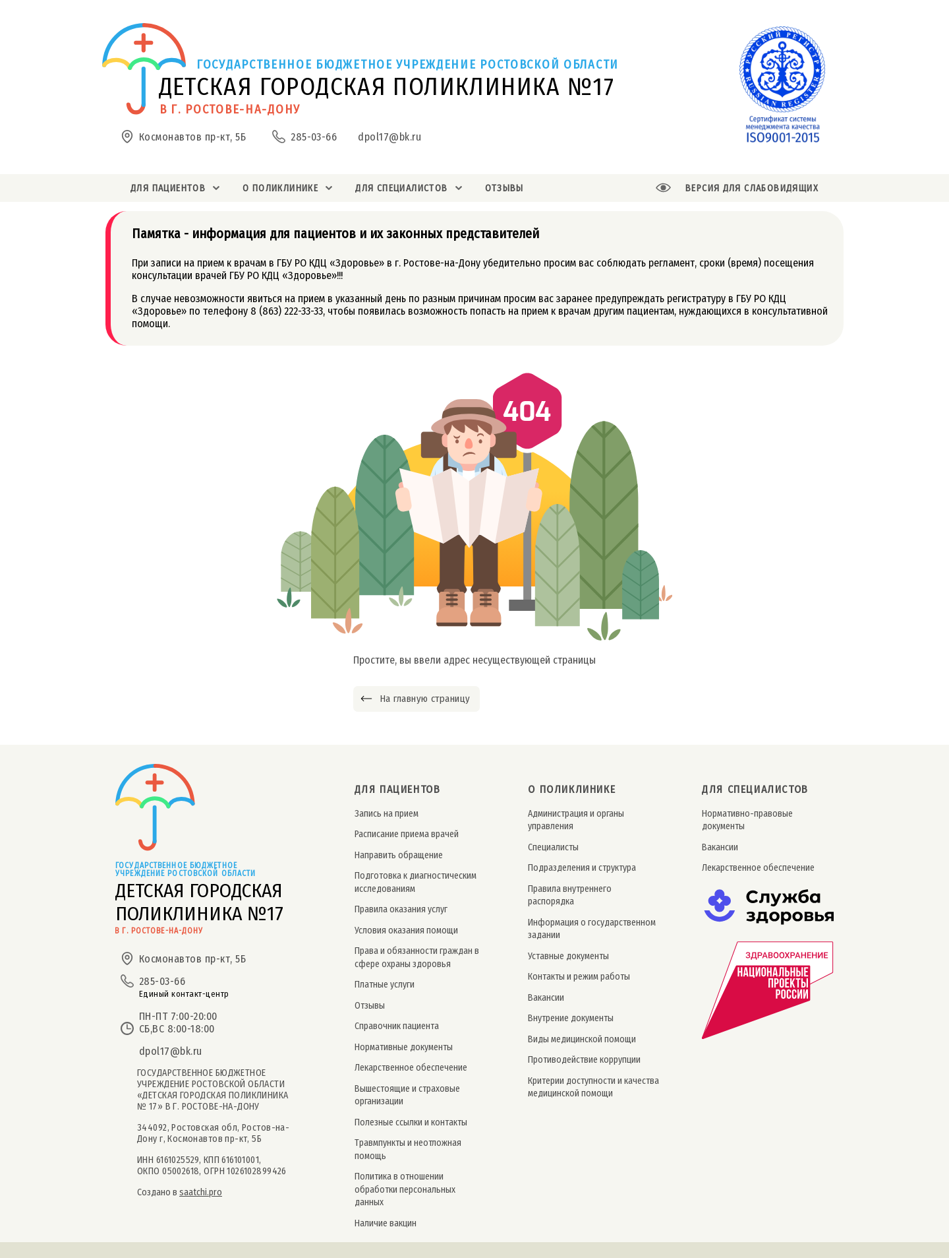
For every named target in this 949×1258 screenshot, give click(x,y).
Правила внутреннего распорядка (570, 895)
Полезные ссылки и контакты (411, 1122)
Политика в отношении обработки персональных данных (405, 1189)
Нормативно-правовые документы (747, 820)
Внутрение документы (571, 1018)
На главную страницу (425, 699)
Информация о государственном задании (592, 929)
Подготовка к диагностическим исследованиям (415, 882)
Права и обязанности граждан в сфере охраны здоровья (417, 957)
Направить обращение (399, 855)
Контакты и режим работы (579, 976)
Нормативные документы (404, 1047)
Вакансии (546, 997)
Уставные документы (568, 956)
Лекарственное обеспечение (411, 1067)
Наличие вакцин (386, 1223)
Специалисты (553, 847)
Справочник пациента (397, 1026)
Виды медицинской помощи (582, 1039)
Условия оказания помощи (406, 930)
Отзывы (370, 1005)
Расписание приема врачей (407, 834)
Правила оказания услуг (401, 909)
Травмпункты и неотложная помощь (408, 1149)
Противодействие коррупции (584, 1059)
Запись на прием (386, 813)
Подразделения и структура (582, 867)
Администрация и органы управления (576, 820)
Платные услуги (385, 984)
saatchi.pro (200, 1192)
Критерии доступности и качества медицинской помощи (593, 1087)
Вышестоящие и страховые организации (407, 1095)
